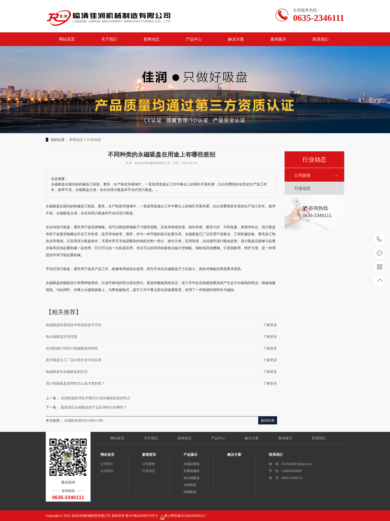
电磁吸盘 (190, 492)
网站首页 (67, 39)
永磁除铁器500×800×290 (83, 420)
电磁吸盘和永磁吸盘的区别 (67, 372)
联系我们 (321, 39)
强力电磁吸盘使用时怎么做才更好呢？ (75, 383)
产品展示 (190, 455)
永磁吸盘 (190, 485)
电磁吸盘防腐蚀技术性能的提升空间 (73, 325)
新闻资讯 (149, 455)
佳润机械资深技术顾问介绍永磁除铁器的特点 (95, 398)
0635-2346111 (379, 239)
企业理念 (106, 471)
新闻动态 (151, 39)
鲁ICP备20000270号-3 (142, 516)
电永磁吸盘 (192, 478)
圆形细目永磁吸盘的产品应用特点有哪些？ (94, 407)
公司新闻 (302, 175)
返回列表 (268, 420)
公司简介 (106, 464)
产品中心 (194, 39)
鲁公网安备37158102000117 (185, 516)
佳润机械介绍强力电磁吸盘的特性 (72, 348)
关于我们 (109, 39)
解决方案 (236, 39)
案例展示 (278, 39)
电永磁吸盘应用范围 (61, 337)
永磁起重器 (192, 464)
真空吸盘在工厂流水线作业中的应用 (73, 360)
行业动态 (94, 140)
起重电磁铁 (192, 471)
